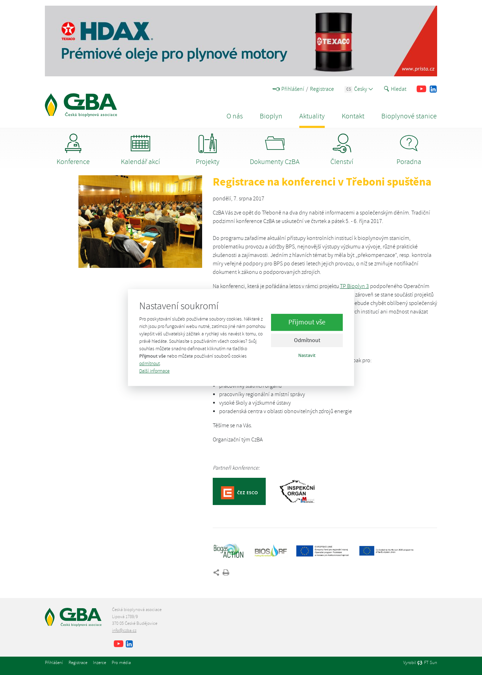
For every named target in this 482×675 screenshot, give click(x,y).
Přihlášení (288, 89)
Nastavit (307, 355)
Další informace (154, 371)
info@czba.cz (124, 630)
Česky (359, 89)
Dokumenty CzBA (275, 150)
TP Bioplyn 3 (354, 286)
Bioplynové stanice (409, 116)
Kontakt (353, 116)
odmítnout (149, 363)
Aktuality (312, 116)
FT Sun (427, 663)
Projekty (207, 150)
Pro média (121, 662)
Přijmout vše (306, 322)
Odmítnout (307, 340)
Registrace (322, 89)
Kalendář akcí (140, 150)
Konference (73, 150)
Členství (341, 150)
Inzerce (99, 662)
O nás (235, 116)
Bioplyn (271, 116)
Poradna (408, 150)
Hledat (395, 89)
